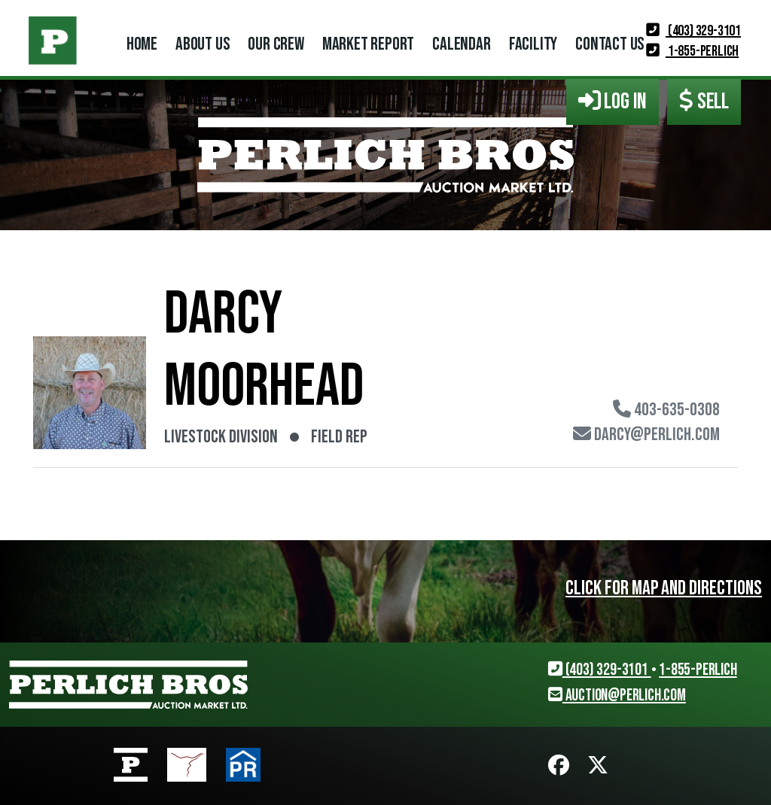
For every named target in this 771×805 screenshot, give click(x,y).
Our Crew (275, 44)
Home (141, 44)
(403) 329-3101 (693, 31)
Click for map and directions (663, 588)
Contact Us (610, 44)
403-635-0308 (666, 410)
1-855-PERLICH (692, 51)
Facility (533, 44)
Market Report (368, 44)
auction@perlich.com (617, 695)
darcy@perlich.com (646, 434)
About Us (202, 44)
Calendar (461, 44)
